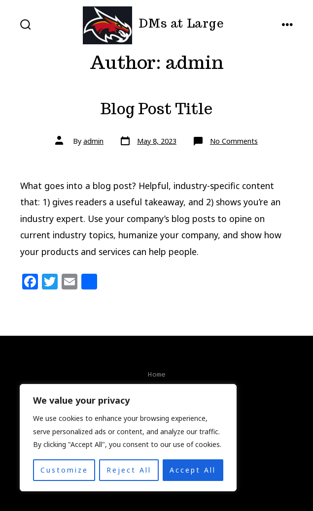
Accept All (193, 470)
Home (157, 374)
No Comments (234, 141)
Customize (64, 470)
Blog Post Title (156, 109)
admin (93, 141)
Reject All (128, 470)
